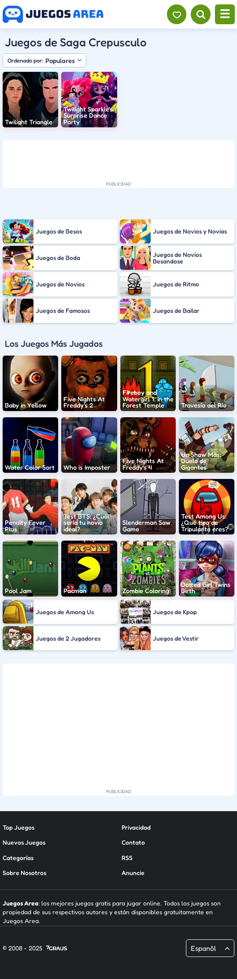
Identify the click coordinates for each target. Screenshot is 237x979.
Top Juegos (18, 827)
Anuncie (133, 872)
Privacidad (136, 827)
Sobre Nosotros (24, 872)
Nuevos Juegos (24, 842)
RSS (127, 857)
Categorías (18, 857)
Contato (133, 842)
